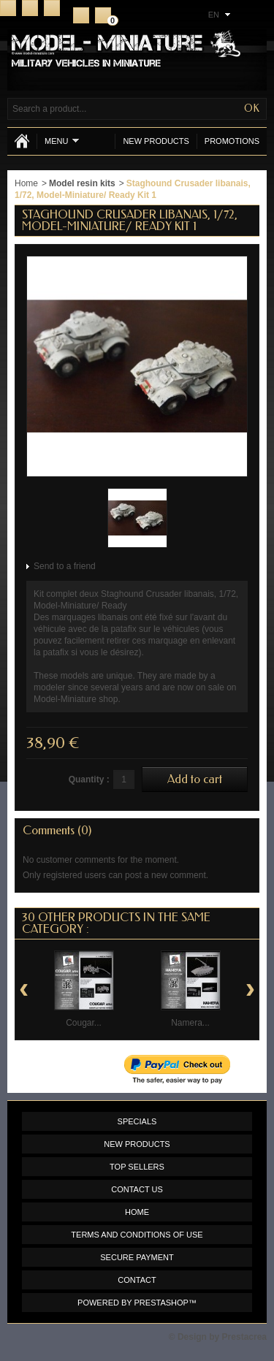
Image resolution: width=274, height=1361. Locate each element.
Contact (30, 8)
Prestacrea (244, 1337)
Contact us (137, 1189)
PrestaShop (161, 1302)
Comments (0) (57, 830)
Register (81, 15)
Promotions (232, 141)
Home (8, 8)
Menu (62, 140)
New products (156, 141)
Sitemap (52, 8)
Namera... (190, 1023)
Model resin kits (82, 183)
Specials (137, 1121)
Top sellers (137, 1166)
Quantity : (89, 779)
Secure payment (136, 1257)
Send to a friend (65, 566)
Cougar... (84, 1023)
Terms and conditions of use (136, 1234)
